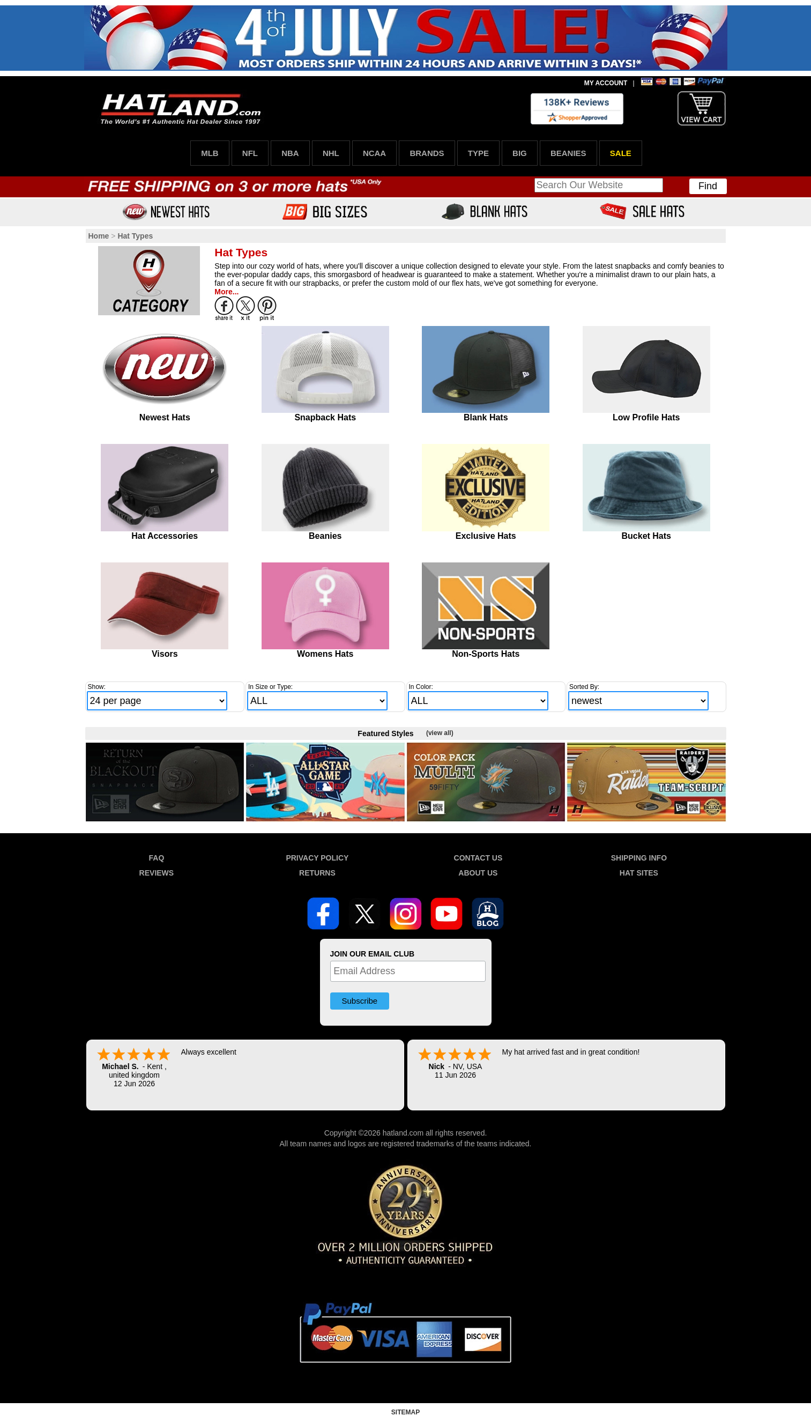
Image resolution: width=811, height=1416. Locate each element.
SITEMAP (405, 1412)
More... (226, 291)
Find (707, 186)
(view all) (439, 733)
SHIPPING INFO (639, 858)
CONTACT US (478, 858)
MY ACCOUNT (606, 83)
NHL (331, 153)
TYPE (478, 153)
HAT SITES (639, 873)
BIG (519, 153)
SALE (620, 153)
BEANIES (568, 153)
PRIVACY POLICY (317, 858)
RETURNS (317, 873)
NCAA (374, 153)
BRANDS (427, 153)
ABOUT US (477, 873)
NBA (290, 153)
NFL (250, 153)
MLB (210, 153)
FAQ (157, 858)
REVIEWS (156, 873)
